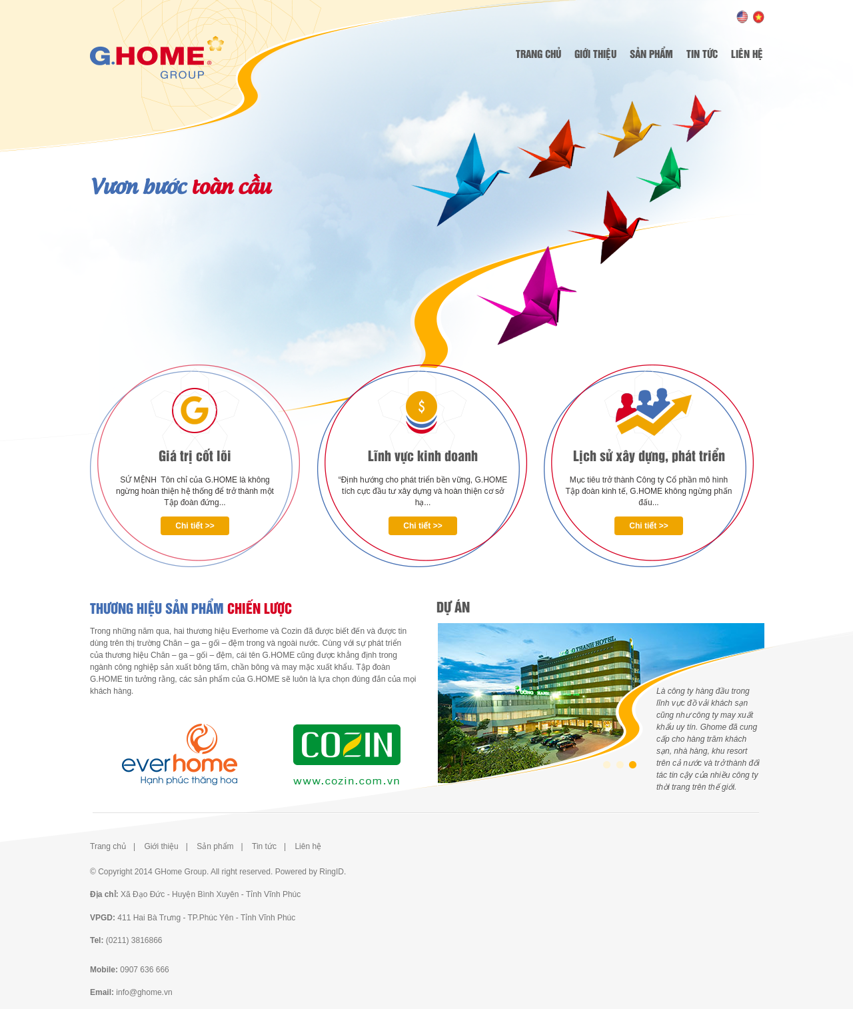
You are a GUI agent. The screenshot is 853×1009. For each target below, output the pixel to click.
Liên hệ (747, 53)
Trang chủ (538, 53)
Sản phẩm (651, 53)
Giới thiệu (595, 53)
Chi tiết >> (194, 525)
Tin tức (702, 53)
